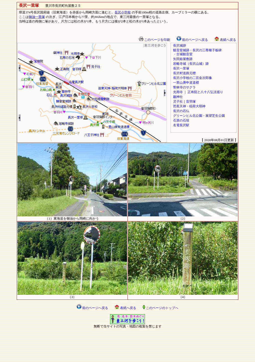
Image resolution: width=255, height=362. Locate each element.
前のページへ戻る (192, 40)
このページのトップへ (160, 308)
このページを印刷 (154, 40)
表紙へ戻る (225, 40)
